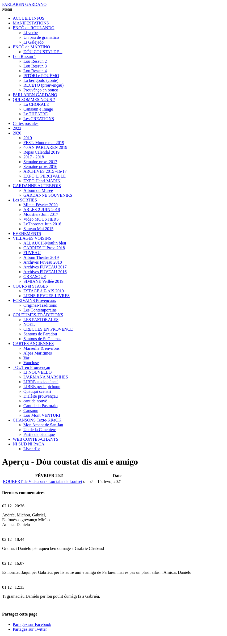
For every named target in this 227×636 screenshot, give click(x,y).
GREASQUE (34, 276)
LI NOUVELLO (37, 372)
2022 (17, 128)
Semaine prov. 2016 (40, 166)
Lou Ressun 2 (35, 61)
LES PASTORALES (40, 319)
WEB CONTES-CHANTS (35, 439)
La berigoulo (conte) (40, 80)
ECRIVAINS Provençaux (34, 300)
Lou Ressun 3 (35, 66)
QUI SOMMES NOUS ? (34, 99)
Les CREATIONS (38, 118)
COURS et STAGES (30, 286)
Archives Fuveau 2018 (42, 262)
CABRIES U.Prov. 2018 (44, 248)
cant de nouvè (35, 401)
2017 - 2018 (33, 157)
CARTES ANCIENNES (33, 343)
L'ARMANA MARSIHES (45, 377)
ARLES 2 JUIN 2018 (41, 209)
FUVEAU (32, 252)
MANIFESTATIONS (31, 23)
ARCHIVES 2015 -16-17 (45, 171)
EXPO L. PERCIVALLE (44, 176)
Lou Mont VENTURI (41, 415)
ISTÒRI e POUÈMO (41, 75)
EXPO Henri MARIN (42, 181)
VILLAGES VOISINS (32, 238)
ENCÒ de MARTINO (31, 47)
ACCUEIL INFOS (28, 18)
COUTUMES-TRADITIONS (38, 315)
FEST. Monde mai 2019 (43, 142)
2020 (17, 133)
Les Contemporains (40, 310)
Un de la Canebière (39, 429)
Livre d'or (31, 449)
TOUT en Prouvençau (31, 367)
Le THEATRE (35, 114)
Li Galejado (33, 42)
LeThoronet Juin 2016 (42, 224)
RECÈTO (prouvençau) (43, 85)
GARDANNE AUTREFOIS (37, 185)
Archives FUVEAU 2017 (45, 267)
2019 (27, 138)
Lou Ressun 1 (24, 56)
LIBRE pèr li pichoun (41, 386)
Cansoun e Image (38, 109)
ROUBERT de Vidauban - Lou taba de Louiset (42, 481)
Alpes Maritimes (37, 353)
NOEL (29, 324)
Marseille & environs (41, 348)
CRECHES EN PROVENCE (48, 329)
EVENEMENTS (27, 233)
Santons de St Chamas (42, 338)
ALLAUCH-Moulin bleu (44, 243)
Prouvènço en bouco (40, 90)
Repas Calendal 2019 (41, 152)
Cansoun (30, 410)
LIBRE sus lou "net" (40, 382)
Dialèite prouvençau (40, 396)
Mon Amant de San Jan (43, 425)
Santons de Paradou (40, 334)
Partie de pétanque (39, 434)
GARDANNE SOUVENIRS (47, 195)
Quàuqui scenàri (37, 391)
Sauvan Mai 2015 (38, 228)
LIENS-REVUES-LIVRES (46, 295)
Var (26, 358)
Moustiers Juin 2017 (40, 214)
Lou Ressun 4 (35, 71)
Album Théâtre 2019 (41, 257)
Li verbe (30, 32)
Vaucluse (31, 362)
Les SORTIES (25, 200)
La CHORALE (36, 104)
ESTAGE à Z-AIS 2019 (43, 291)
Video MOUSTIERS (41, 219)
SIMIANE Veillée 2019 (43, 281)
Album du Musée (38, 190)
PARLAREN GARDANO (24, 4)
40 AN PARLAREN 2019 (45, 147)
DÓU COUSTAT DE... (42, 51)
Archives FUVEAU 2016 (45, 271)
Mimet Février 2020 (40, 205)
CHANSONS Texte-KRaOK (37, 420)
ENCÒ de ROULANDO (33, 28)
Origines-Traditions (40, 305)
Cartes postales (25, 123)
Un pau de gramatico (41, 37)
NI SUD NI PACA (28, 444)
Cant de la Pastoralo (40, 405)
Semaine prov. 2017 (40, 161)
